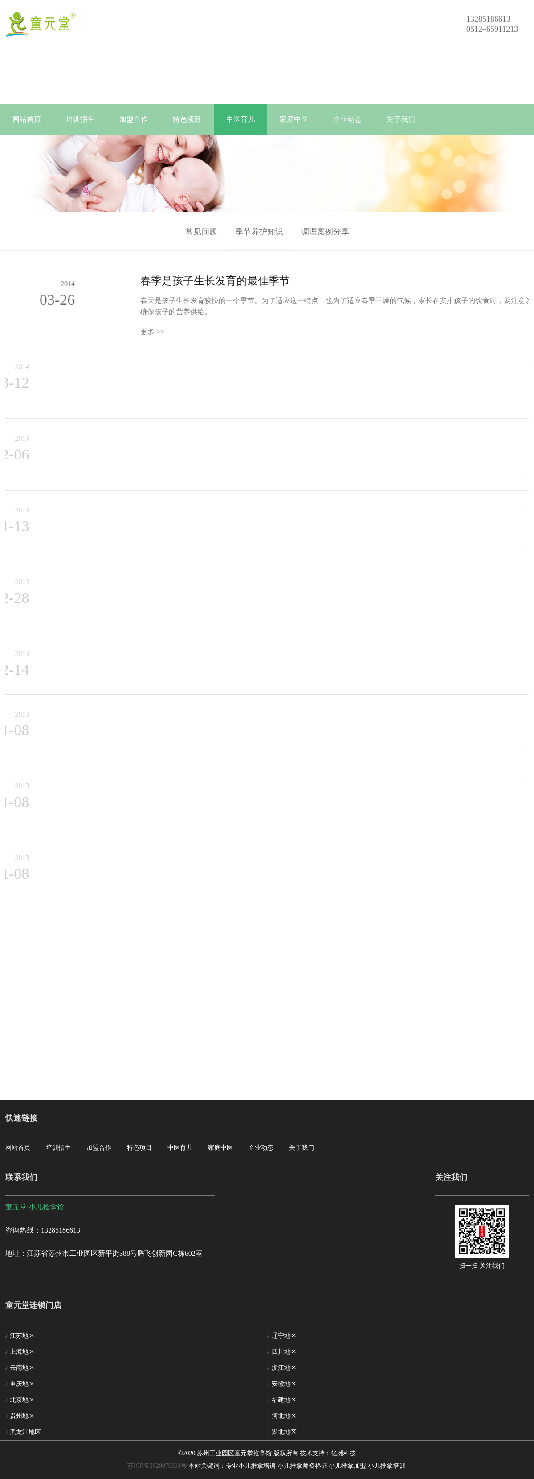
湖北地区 (284, 1432)
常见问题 (201, 239)
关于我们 (401, 119)
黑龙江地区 (25, 1432)
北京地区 (22, 1400)
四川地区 (284, 1351)
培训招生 (80, 119)
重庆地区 (22, 1384)
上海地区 (22, 1351)
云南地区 (22, 1367)
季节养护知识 (259, 239)
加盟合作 (133, 119)
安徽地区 (284, 1384)
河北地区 (284, 1416)
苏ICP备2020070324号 (157, 1466)
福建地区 (284, 1400)
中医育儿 (240, 119)
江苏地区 (22, 1335)
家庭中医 (294, 119)
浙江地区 (284, 1367)
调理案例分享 (325, 239)
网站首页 (26, 119)
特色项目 (187, 119)
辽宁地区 (284, 1335)
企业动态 (347, 119)
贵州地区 (22, 1416)
